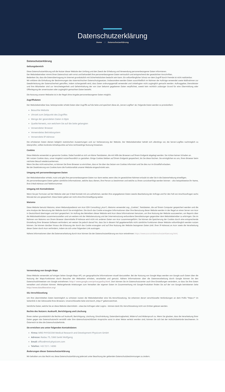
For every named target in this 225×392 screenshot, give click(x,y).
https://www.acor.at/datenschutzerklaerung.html (156, 233)
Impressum (119, 369)
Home (99, 42)
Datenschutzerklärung (118, 42)
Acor (143, 386)
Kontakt (30, 369)
